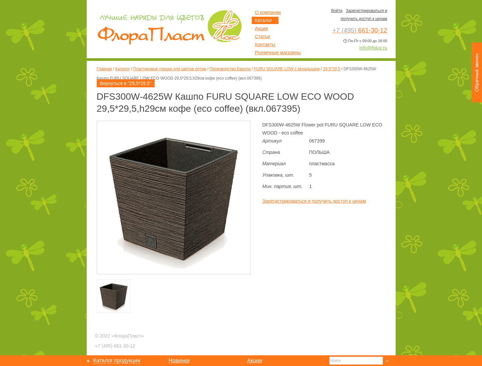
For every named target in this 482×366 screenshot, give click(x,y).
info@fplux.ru (373, 48)
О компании (268, 12)
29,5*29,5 (331, 69)
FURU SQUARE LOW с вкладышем (287, 69)
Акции (261, 28)
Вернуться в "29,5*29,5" (125, 83)
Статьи (262, 36)
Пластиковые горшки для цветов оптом (169, 69)
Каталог (122, 69)
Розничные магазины (278, 52)
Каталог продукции (116, 360)
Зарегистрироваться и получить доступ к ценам (314, 201)
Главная (104, 69)
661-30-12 (115, 346)
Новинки (179, 360)
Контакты (265, 44)
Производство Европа (230, 69)
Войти (336, 10)
